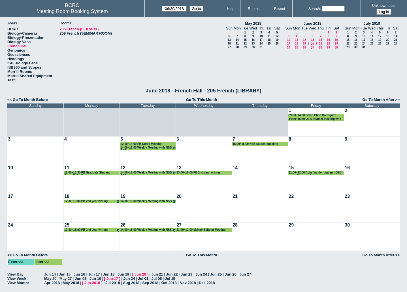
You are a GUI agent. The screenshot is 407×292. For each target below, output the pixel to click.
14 (237, 39)
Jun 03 (80, 278)
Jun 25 (216, 274)
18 (268, 39)
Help (231, 9)
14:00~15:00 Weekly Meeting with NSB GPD (148, 148)
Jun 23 (186, 274)
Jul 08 (157, 278)
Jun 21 (157, 274)
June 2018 (312, 23)
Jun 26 (230, 274)
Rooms (253, 9)
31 (261, 47)
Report (279, 9)
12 (276, 36)
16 (253, 39)
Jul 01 (143, 278)
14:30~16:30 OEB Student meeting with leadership (315, 119)
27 (229, 47)
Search (314, 9)
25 (268, 43)
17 (261, 39)
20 (229, 43)
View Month (17, 283)
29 (245, 47)
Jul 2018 (112, 283)
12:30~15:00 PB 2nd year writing (92, 201)
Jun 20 (140, 274)
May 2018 (253, 23)
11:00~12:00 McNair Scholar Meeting (200, 229)
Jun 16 (79, 274)
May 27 (65, 278)
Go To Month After (379, 100)
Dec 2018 (207, 283)
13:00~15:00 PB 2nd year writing (198, 172)
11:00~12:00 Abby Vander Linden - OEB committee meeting (315, 173)
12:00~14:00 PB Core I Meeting (140, 143)
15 (245, 39)
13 (229, 39)
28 (237, 47)
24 (261, 43)
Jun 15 (65, 274)
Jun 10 (95, 278)
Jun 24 (201, 274)
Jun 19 (123, 274)
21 (237, 43)
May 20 (50, 278)
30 (253, 47)
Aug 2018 (131, 283)
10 (261, 36)
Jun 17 (94, 274)
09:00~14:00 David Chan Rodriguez (312, 115)
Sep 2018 (150, 283)
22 (245, 43)
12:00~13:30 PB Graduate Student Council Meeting (87, 173)
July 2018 (371, 23)
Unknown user (384, 5)
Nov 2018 (188, 283)
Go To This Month (201, 100)
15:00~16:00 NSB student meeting (255, 143)
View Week (16, 278)
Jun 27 (245, 274)
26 (276, 43)
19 (276, 39)
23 (253, 43)
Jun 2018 (92, 283)
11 (268, 36)
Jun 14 (50, 274)
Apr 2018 (52, 283)
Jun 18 (108, 274)
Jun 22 (172, 274)
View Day (15, 274)
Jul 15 (170, 278)
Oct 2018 (168, 283)
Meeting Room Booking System (72, 11)
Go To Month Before (30, 100)
